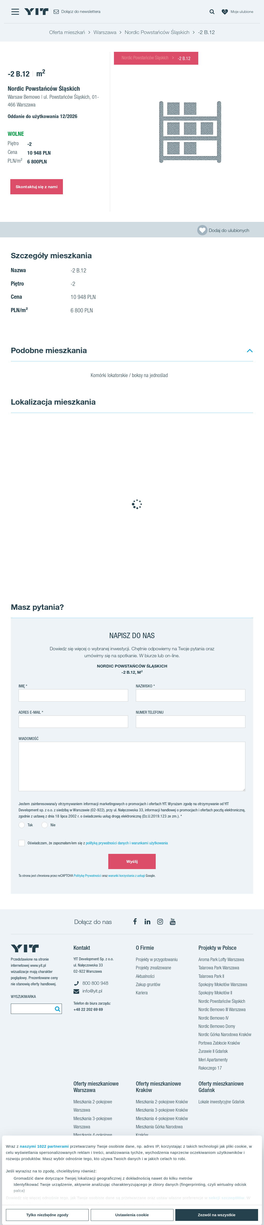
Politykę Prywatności (87, 875)
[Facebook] (135, 922)
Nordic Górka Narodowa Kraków (225, 1035)
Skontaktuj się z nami (36, 186)
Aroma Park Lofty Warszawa (221, 960)
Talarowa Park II (211, 976)
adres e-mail (30, 712)
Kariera (142, 993)
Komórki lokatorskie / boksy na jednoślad (132, 376)
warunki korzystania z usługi (126, 875)
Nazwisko (144, 686)
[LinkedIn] (147, 922)
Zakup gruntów (148, 985)
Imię (22, 686)
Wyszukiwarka (23, 996)
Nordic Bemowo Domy (217, 1026)
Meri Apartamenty (213, 1060)
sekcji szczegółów (226, 1198)
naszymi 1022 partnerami (44, 1146)
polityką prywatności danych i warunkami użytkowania (127, 842)
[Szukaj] (57, 1009)
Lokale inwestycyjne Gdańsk (221, 1102)
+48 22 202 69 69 (88, 1009)
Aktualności (145, 976)
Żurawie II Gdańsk (213, 1051)
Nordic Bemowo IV (213, 1018)
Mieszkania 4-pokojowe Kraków (162, 1119)
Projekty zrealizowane (153, 968)
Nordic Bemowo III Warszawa (222, 1010)
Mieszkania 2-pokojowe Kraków (162, 1102)
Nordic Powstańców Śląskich (145, 58)
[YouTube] (173, 922)
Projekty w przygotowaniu (157, 960)
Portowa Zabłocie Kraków (219, 1043)
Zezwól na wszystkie (217, 1215)
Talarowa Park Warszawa (219, 968)
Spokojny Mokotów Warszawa (223, 985)
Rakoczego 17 (210, 1068)
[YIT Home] (36, 11)
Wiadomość (28, 738)
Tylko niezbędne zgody (47, 1215)
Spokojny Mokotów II (215, 993)
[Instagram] (160, 922)
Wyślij (132, 861)
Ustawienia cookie (132, 1215)
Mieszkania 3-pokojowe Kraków (162, 1110)
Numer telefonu (149, 712)
